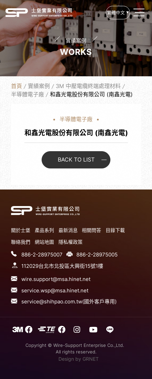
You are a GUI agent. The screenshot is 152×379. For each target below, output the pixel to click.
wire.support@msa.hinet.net (55, 279)
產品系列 (44, 230)
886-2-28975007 (42, 254)
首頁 (16, 85)
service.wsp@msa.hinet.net (54, 290)
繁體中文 (116, 12)
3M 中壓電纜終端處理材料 (88, 85)
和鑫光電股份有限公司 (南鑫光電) (17, 12)
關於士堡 (20, 230)
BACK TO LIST (76, 159)
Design (66, 359)
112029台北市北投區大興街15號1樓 (62, 266)
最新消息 (68, 230)
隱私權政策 (70, 242)
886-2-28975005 (97, 254)
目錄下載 (115, 230)
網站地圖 (44, 242)
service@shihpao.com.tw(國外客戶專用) (69, 301)
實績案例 (39, 85)
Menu (139, 12)
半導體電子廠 (27, 94)
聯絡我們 (20, 242)
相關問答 (91, 230)
